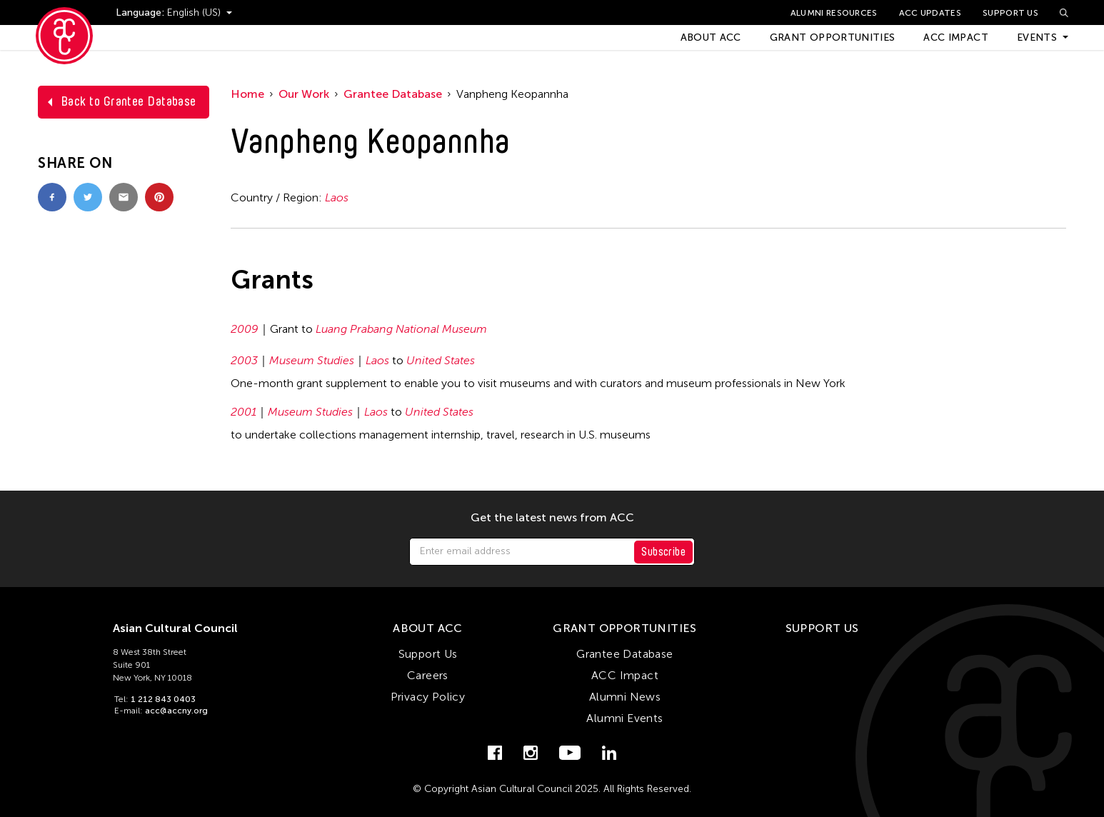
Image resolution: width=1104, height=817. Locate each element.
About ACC (711, 37)
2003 (244, 360)
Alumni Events (624, 718)
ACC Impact (955, 37)
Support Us (1010, 13)
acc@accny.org (176, 711)
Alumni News (625, 696)
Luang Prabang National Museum (401, 329)
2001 (243, 411)
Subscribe (663, 551)
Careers (427, 675)
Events (1037, 37)
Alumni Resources (834, 13)
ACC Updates (930, 13)
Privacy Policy (428, 696)
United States (440, 360)
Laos (336, 197)
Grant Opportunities (832, 37)
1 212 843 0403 (163, 699)
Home (247, 94)
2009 (245, 329)
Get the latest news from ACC (552, 517)
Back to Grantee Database (128, 101)
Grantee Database (392, 94)
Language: (141, 12)
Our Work (303, 94)
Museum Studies (311, 360)
